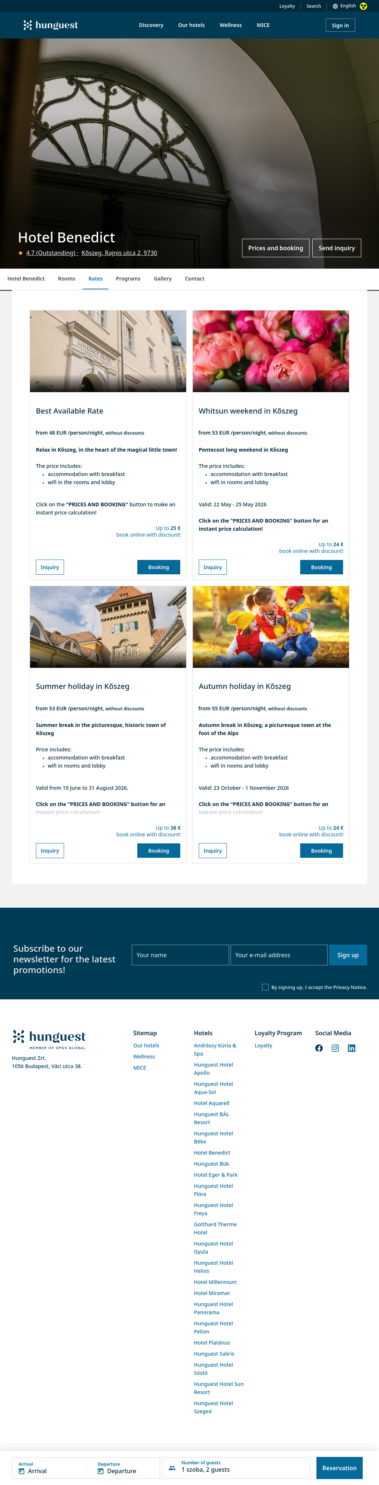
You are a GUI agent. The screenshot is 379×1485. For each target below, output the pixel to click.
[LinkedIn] (351, 1047)
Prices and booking (275, 248)
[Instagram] (335, 1047)
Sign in (340, 25)
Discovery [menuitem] (151, 24)
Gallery (162, 278)
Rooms (67, 278)
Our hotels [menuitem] (191, 24)
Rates (95, 278)
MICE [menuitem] (263, 24)
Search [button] (313, 6)
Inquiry (50, 567)
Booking (158, 567)
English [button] (348, 6)
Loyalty (287, 6)
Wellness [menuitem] (231, 24)
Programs (128, 278)
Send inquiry (337, 248)
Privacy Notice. (350, 987)
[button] (86, 1468)
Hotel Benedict (26, 278)
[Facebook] (319, 1047)
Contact (195, 278)
